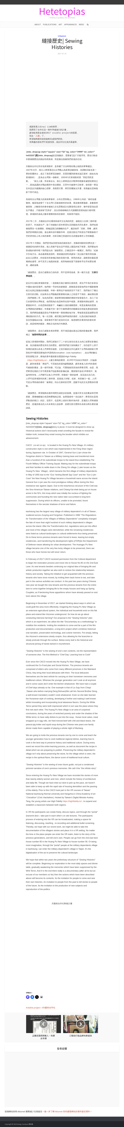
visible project (34, 1007)
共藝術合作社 (49, 1007)
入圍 (38, 136)
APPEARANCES (70, 24)
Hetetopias (62, 10)
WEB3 (81, 24)
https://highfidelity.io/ (37, 360)
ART (60, 24)
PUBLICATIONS (49, 24)
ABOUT (37, 24)
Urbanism (62, 36)
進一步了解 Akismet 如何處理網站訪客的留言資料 (67, 1111)
